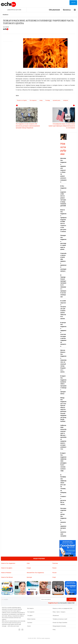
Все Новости (30, 608)
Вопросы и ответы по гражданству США (62, 608)
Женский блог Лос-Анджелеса (35, 572)
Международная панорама (59, 626)
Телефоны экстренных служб (60, 619)
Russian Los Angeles (22, 100)
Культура (29, 577)
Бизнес (29, 626)
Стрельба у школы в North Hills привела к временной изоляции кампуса (63, 262)
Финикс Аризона (31, 619)
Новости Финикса (6, 572)
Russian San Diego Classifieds (60, 622)
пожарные (65, 100)
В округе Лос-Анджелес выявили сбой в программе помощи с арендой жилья (63, 384)
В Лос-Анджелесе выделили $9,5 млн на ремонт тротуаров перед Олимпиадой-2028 (63, 195)
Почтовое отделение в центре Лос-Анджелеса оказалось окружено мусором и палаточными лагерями (63, 522)
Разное (54, 568)
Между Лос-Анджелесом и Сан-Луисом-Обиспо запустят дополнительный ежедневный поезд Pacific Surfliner (63, 409)
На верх (6, 599)
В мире (29, 568)
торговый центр (56, 100)
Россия (54, 572)
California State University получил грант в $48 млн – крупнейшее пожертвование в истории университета (63, 437)
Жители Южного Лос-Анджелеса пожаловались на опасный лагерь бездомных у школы (63, 361)
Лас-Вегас (29, 622)
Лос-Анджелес (33, 100)
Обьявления (56, 615)
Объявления (54, 10)
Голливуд (47, 100)
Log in (73, 2)
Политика (55, 563)
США (28, 563)
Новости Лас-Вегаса (7, 577)
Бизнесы (67, 10)
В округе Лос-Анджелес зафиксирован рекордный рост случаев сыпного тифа (63, 462)
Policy (54, 629)
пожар (40, 100)
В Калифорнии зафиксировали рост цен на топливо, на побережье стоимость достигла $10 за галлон (63, 489)
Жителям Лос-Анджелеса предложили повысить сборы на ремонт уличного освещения (63, 170)
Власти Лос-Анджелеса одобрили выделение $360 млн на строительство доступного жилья (63, 220)
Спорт (54, 577)
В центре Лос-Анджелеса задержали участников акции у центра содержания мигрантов (63, 334)
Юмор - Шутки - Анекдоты (59, 612)
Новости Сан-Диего (6, 568)
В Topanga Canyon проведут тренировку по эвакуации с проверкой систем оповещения (63, 285)
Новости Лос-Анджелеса (8, 563)
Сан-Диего (29, 615)
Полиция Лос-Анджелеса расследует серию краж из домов (63, 242)
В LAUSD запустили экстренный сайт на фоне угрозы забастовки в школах (63, 309)
